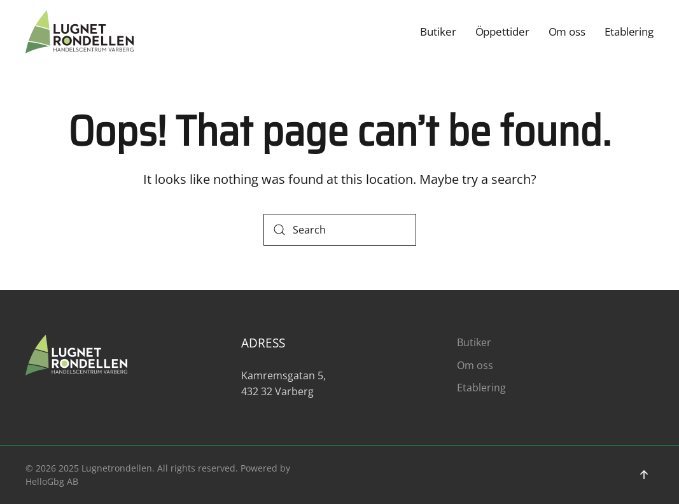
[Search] (339, 230)
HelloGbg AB (51, 481)
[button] (644, 474)
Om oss (567, 31)
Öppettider (502, 31)
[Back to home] (79, 32)
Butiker (438, 31)
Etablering (629, 31)
